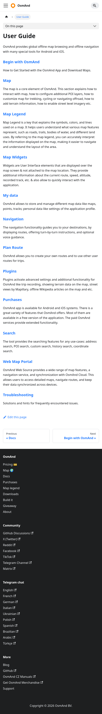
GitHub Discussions (18, 533)
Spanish (10, 626)
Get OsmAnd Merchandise (23, 683)
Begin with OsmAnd (21, 61)
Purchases (12, 299)
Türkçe (9, 643)
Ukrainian (11, 614)
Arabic (9, 637)
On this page (14, 26)
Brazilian (10, 632)
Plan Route (13, 247)
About (7, 512)
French (9, 596)
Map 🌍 (8, 470)
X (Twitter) (11, 539)
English (10, 590)
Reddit (9, 545)
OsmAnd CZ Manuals (19, 677)
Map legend (11, 488)
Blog (6, 665)
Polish (9, 620)
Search (9, 333)
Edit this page (15, 417)
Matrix (9, 569)
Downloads (11, 494)
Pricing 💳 (10, 464)
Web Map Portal (17, 361)
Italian (9, 608)
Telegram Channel (17, 563)
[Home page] (6, 17)
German (10, 602)
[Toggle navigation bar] (6, 5)
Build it (8, 500)
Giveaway (9, 506)
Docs (6, 476)
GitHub (9, 671)
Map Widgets (15, 157)
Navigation (13, 218)
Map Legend (14, 113)
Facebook (11, 551)
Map (7, 80)
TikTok (9, 557)
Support (8, 688)
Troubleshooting (18, 394)
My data (10, 195)
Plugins (10, 271)
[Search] (95, 6)
